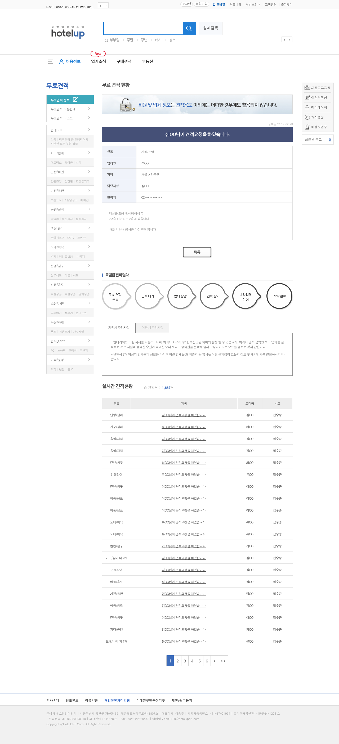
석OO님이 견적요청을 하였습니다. (184, 581)
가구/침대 (57, 153)
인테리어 (57, 130)
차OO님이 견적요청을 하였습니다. (184, 426)
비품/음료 (57, 284)
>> (223, 661)
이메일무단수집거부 (150, 700)
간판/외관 (57, 171)
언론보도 (72, 700)
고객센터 (270, 5)
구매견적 (124, 61)
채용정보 (73, 61)
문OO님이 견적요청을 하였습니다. (184, 641)
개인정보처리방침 (117, 700)
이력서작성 (319, 97)
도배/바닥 (57, 247)
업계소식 (98, 61)
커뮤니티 (235, 5)
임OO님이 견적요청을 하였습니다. (184, 629)
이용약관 (91, 700)
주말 (130, 40)
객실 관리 (57, 228)
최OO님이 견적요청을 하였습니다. (184, 462)
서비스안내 (253, 5)
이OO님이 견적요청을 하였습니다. (184, 486)
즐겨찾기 (287, 5)
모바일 (218, 5)
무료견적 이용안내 (63, 109)
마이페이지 (319, 107)
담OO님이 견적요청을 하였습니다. (184, 593)
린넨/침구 (57, 265)
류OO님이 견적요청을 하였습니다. (184, 474)
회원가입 (201, 4)
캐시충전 (317, 117)
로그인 (186, 4)
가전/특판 (57, 190)
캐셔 (158, 40)
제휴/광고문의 (182, 700)
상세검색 (210, 28)
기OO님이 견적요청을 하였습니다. (184, 546)
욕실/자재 (57, 322)
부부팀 (114, 40)
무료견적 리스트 (62, 118)
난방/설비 (57, 209)
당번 (144, 40)
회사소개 (52, 700)
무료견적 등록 (60, 100)
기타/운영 (57, 359)
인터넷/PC (58, 341)
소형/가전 (57, 303)
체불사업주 (319, 126)
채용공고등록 (320, 87)
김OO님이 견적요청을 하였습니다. (184, 415)
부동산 (147, 61)
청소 (172, 40)
